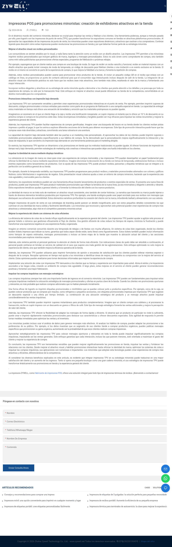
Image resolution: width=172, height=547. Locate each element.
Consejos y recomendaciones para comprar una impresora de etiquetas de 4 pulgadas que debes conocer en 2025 (29, 494)
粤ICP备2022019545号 (127, 541)
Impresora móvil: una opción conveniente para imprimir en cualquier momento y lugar (42, 500)
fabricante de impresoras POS (48, 373)
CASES (147, 488)
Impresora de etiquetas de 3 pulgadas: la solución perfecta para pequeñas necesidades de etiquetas (130, 494)
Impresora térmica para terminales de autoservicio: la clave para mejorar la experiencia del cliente (130, 506)
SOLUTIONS (157, 488)
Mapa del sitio (147, 541)
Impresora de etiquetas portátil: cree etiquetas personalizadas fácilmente (37, 506)
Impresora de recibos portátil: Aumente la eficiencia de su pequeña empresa (124, 500)
